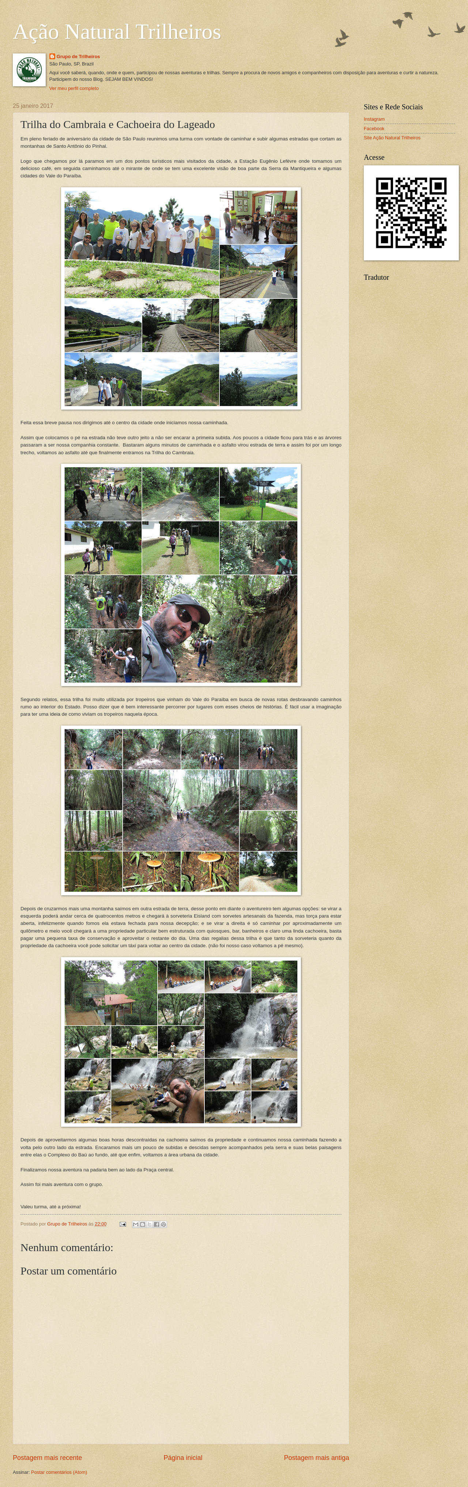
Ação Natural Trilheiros (117, 31)
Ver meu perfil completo (74, 88)
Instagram (374, 119)
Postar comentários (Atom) (59, 1472)
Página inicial (182, 1457)
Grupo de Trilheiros (78, 56)
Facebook (374, 128)
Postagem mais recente (47, 1457)
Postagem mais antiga (316, 1457)
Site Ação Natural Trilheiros (392, 137)
